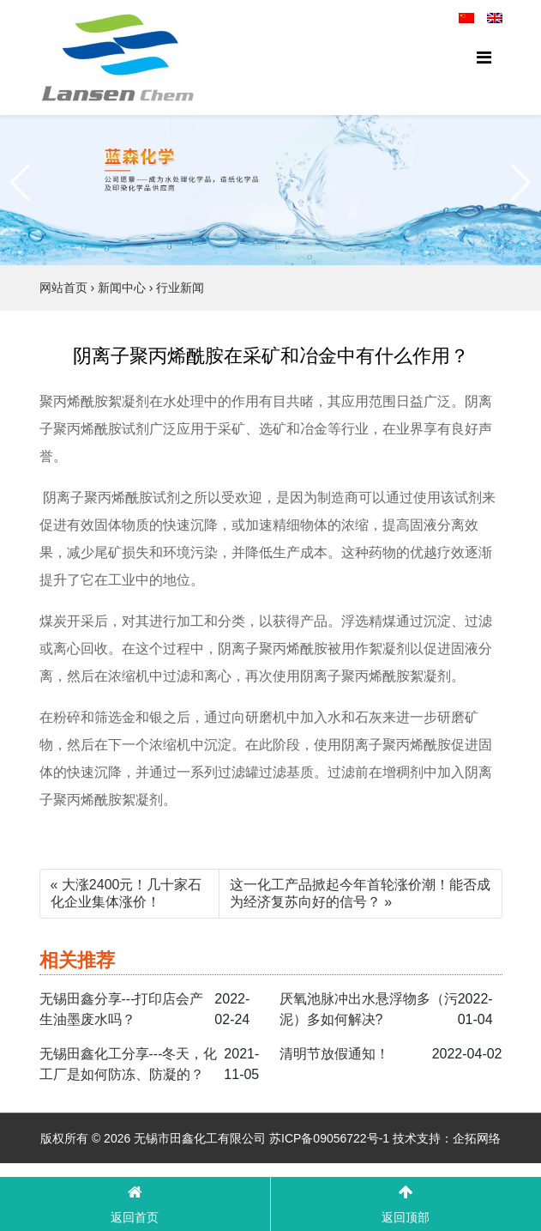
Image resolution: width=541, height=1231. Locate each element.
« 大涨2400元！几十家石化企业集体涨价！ (126, 893)
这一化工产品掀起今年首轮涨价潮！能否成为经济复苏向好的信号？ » (360, 893)
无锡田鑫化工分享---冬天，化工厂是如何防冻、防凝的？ (128, 1064)
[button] (20, 183)
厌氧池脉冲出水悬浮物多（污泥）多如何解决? (369, 1009)
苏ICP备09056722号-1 (329, 1138)
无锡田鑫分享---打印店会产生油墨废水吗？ (121, 1009)
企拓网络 (477, 1138)
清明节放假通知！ (334, 1053)
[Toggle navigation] (484, 57)
